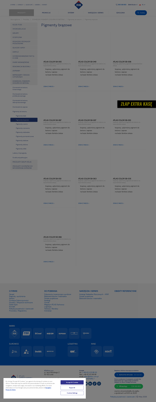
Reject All (72, 387)
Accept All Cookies (72, 382)
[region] (44, 388)
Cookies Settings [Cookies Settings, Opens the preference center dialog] (72, 393)
